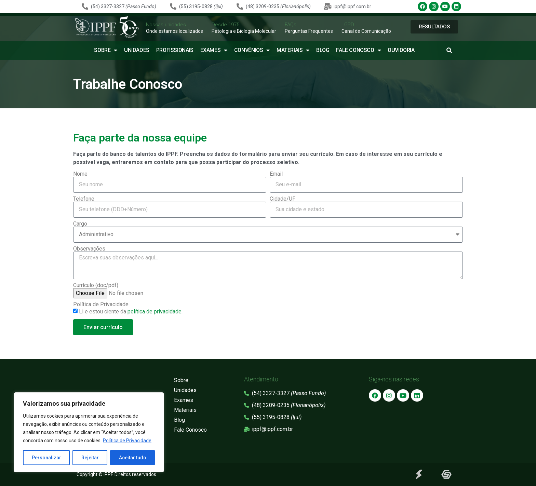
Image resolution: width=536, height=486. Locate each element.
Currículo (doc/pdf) (95, 285)
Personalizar (46, 457)
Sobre (105, 50)
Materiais (293, 50)
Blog (322, 50)
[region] (89, 432)
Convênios (252, 50)
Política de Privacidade (127, 440)
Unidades (136, 50)
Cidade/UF (282, 199)
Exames (213, 50)
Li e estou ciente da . (131, 311)
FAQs (290, 25)
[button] (449, 50)
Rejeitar (90, 457)
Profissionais (174, 50)
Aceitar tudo (132, 457)
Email (276, 174)
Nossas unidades (166, 25)
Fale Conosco (358, 50)
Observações (89, 249)
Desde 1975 (225, 25)
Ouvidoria (401, 50)
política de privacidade (155, 311)
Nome (80, 174)
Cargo (80, 224)
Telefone (83, 199)
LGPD (347, 25)
